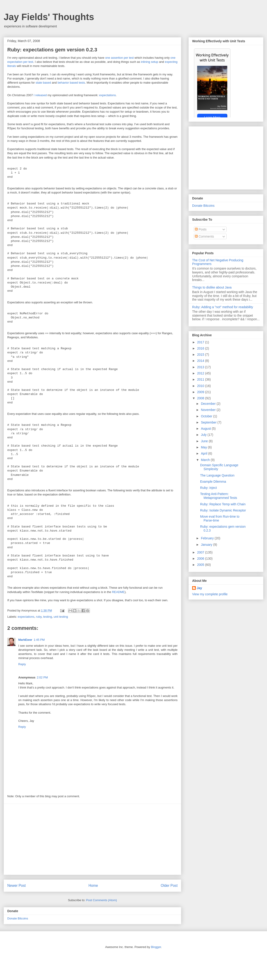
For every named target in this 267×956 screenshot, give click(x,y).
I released (40, 95)
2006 (201, 558)
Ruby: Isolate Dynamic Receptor (223, 510)
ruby (39, 616)
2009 (201, 392)
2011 (201, 379)
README (118, 592)
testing (47, 616)
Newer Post (16, 885)
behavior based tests (71, 82)
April (204, 453)
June (205, 441)
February (208, 538)
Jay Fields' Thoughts (49, 17)
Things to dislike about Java (212, 287)
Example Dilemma (213, 481)
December (208, 403)
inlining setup (149, 62)
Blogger (156, 947)
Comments (204, 236)
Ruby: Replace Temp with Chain (223, 504)
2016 (201, 348)
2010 (201, 386)
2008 (201, 398)
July (204, 435)
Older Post (169, 885)
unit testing (61, 616)
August (206, 428)
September (209, 422)
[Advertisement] (92, 839)
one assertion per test (119, 57)
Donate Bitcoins (17, 918)
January (207, 544)
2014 (201, 361)
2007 (201, 552)
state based (43, 82)
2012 (201, 373)
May (204, 447)
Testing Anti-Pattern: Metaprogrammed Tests (218, 496)
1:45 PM (39, 639)
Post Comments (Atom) (101, 900)
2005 (201, 565)
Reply (22, 664)
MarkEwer (25, 639)
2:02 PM (42, 677)
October (207, 416)
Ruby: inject (208, 488)
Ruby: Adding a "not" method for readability (222, 307)
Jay (199, 588)
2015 (201, 354)
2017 (201, 342)
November (208, 410)
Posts (201, 229)
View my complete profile (210, 594)
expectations (107, 95)
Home (93, 885)
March (206, 460)
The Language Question (217, 475)
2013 (201, 367)
